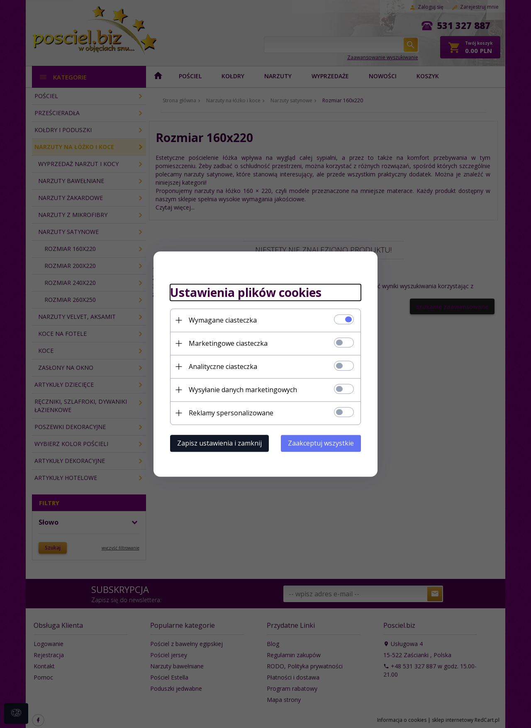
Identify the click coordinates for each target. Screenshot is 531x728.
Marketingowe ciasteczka (228, 343)
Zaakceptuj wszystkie (321, 443)
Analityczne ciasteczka (223, 366)
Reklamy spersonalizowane (231, 412)
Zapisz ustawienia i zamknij (219, 443)
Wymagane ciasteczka (223, 320)
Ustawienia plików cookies (246, 292)
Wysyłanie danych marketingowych (243, 389)
